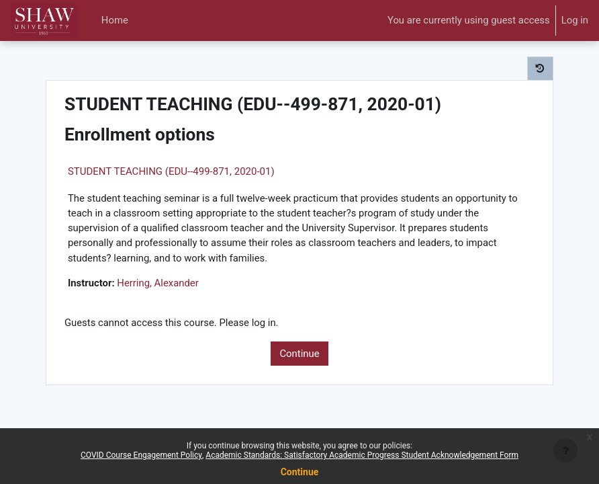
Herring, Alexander (157, 283)
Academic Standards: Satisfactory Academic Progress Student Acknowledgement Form (361, 455)
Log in (574, 20)
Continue (299, 354)
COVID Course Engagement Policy (141, 455)
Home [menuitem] (114, 20)
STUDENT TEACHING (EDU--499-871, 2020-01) (171, 171)
